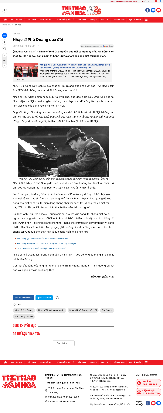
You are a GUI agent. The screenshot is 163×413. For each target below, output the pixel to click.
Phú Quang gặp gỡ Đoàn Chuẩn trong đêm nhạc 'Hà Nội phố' (42, 239)
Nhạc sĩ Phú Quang (24, 310)
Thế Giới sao (118, 20)
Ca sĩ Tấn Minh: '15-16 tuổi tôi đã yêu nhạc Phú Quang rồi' (41, 248)
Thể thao (31, 20)
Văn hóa (82, 20)
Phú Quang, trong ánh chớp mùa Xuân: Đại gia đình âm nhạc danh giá (46, 243)
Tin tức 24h (16, 20)
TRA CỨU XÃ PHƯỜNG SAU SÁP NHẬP (123, 1)
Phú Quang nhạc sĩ (24, 316)
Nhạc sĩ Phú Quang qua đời (51, 310)
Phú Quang (107, 310)
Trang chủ (6, 25)
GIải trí (104, 20)
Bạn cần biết (135, 20)
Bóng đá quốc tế (65, 20)
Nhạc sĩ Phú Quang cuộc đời (83, 310)
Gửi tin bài (147, 1)
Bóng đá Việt (46, 20)
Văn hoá (17, 25)
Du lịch (93, 20)
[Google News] (97, 47)
